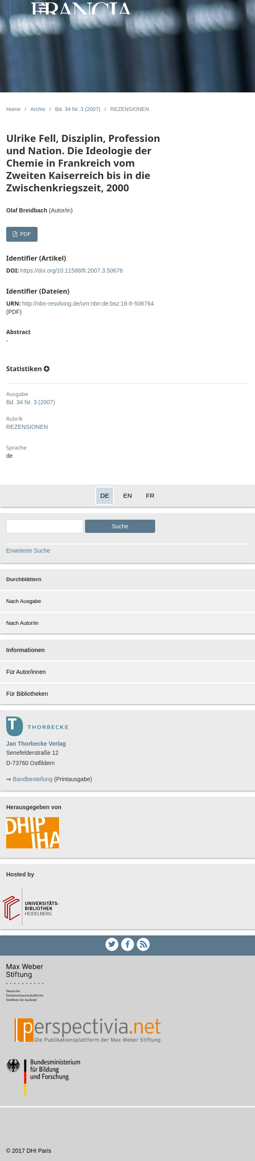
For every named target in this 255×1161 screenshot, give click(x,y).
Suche (120, 526)
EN (127, 495)
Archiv (38, 109)
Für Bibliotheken (27, 693)
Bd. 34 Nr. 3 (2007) (78, 109)
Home (13, 109)
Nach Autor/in (22, 623)
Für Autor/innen (26, 672)
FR (150, 495)
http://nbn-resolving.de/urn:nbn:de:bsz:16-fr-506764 (88, 303)
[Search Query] (44, 526)
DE (104, 495)
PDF (25, 234)
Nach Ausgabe (23, 601)
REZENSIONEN (27, 427)
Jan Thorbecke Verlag (36, 743)
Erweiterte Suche (28, 550)
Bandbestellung (33, 779)
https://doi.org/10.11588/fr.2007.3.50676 (71, 270)
